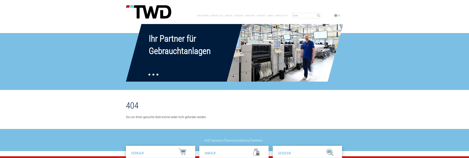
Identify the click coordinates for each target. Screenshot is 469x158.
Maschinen (203, 15)
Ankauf (228, 15)
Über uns (249, 15)
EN (337, 15)
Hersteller (216, 15)
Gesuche (239, 15)
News (270, 15)
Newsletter (282, 15)
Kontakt (261, 15)
